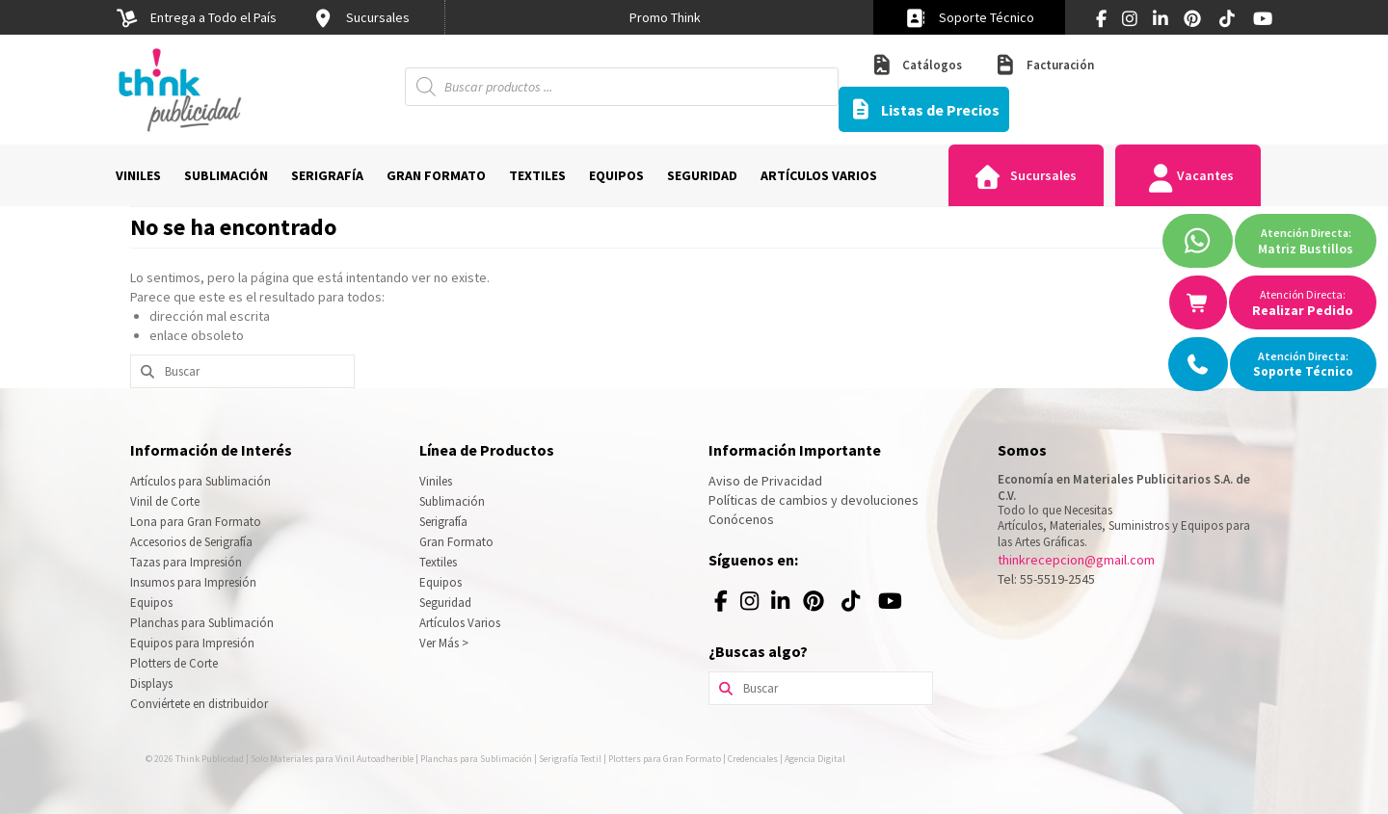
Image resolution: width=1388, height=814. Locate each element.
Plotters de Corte (174, 663)
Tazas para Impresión (186, 562)
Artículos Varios (459, 623)
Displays (151, 683)
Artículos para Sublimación (200, 481)
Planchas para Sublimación (202, 623)
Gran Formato (456, 542)
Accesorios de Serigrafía (191, 542)
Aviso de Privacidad (765, 480)
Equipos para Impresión (192, 643)
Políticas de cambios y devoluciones (813, 500)
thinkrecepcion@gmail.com (1076, 559)
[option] (665, 17)
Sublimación (452, 501)
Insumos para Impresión (193, 582)
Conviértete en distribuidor (199, 704)
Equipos (151, 602)
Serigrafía (443, 521)
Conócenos (741, 519)
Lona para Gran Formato (195, 521)
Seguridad (445, 602)
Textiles (438, 562)
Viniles (435, 481)
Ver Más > (443, 643)
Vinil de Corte (165, 501)
